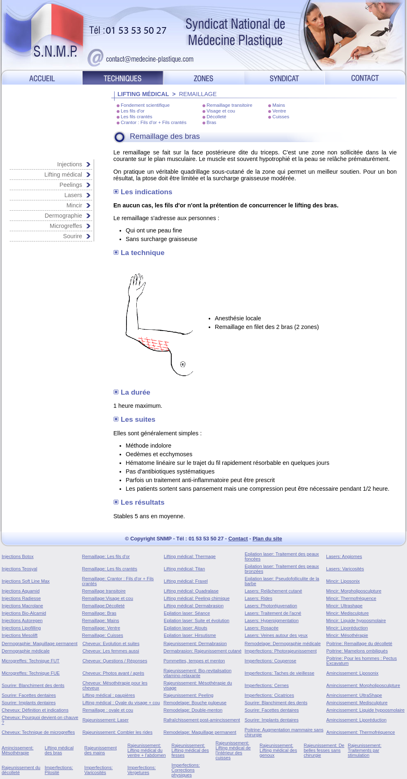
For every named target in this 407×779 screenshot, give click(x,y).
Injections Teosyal (19, 568)
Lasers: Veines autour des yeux (276, 635)
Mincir (74, 205)
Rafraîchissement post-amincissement (201, 719)
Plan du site (267, 538)
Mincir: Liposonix (343, 581)
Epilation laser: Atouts (185, 627)
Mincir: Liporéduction (347, 627)
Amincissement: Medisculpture (356, 702)
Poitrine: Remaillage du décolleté (359, 643)
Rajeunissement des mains (100, 750)
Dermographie (63, 215)
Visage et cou (221, 110)
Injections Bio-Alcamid (24, 613)
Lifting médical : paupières (109, 695)
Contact (238, 538)
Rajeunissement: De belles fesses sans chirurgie (324, 750)
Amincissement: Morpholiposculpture (363, 685)
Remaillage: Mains (100, 620)
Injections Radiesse (21, 598)
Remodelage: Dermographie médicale (283, 643)
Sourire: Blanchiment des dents (33, 685)
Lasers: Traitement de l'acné (273, 613)
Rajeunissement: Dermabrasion (195, 643)
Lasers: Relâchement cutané (273, 590)
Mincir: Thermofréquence (351, 598)
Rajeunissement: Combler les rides (118, 732)
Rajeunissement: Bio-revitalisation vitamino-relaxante (197, 673)
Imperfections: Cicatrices (269, 695)
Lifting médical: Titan (184, 568)
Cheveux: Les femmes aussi (111, 650)
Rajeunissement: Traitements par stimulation (365, 750)
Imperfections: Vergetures (141, 770)
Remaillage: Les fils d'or (106, 556)
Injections (69, 164)
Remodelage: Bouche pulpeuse (195, 702)
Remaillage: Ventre (101, 627)
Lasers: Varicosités (345, 568)
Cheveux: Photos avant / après (113, 673)
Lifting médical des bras (59, 750)
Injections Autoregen (22, 620)
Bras (211, 122)
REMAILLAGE (198, 94)
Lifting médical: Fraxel (186, 581)
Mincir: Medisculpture (347, 613)
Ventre (279, 110)
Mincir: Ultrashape (344, 605)
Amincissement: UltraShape (354, 695)
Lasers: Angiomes (344, 556)
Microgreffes (66, 226)
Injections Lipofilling (21, 627)
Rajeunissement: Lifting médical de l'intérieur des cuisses (233, 750)
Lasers (73, 195)
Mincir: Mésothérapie (347, 635)
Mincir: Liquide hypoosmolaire (356, 620)
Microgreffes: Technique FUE (31, 673)
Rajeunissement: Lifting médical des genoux (278, 750)
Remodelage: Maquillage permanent (199, 732)
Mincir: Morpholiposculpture (354, 590)
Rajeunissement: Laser (106, 719)
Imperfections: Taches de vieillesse (280, 673)
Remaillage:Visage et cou (107, 598)
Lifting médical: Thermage (190, 556)
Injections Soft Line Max (26, 581)
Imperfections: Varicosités (98, 770)
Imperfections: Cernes (267, 685)
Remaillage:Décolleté (103, 605)
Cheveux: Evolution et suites (111, 643)
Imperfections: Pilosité (59, 770)
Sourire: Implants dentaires (28, 702)
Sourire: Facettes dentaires (29, 695)
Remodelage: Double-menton (193, 710)
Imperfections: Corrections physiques (185, 770)
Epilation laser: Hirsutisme (190, 635)
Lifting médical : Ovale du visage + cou (121, 702)
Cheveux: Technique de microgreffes (38, 732)
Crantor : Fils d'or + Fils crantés (153, 122)
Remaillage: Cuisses (102, 635)
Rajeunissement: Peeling (188, 695)
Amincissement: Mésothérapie (18, 750)
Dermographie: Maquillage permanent (40, 643)
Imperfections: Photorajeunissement (281, 650)
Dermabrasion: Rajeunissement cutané (202, 650)
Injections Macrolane (22, 605)
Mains (278, 105)
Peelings (71, 185)
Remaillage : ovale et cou (108, 710)
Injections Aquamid (20, 590)
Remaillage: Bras (99, 613)
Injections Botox (18, 556)
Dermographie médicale (26, 650)
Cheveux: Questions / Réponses (115, 660)
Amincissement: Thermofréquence (360, 732)
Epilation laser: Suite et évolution (197, 620)
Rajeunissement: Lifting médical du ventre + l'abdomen (146, 750)
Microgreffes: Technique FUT (31, 660)
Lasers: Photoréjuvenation (271, 605)
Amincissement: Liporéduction (356, 719)
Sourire (72, 236)
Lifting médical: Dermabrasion (194, 605)
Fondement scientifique (145, 105)
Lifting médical (63, 174)
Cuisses (280, 116)
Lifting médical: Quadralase (191, 590)
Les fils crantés (136, 116)
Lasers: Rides (258, 598)
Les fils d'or (133, 110)
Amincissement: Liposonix (352, 673)
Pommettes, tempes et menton (194, 660)
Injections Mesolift (19, 635)
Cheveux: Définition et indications (35, 710)
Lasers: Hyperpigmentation (272, 620)
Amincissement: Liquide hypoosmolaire (365, 710)
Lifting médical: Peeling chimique (197, 598)
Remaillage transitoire (229, 105)
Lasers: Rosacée (262, 627)
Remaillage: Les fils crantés (110, 568)
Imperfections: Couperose (271, 660)
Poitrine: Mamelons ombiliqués (357, 650)
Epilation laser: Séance (187, 613)
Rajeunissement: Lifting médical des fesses (190, 750)
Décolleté (216, 116)
